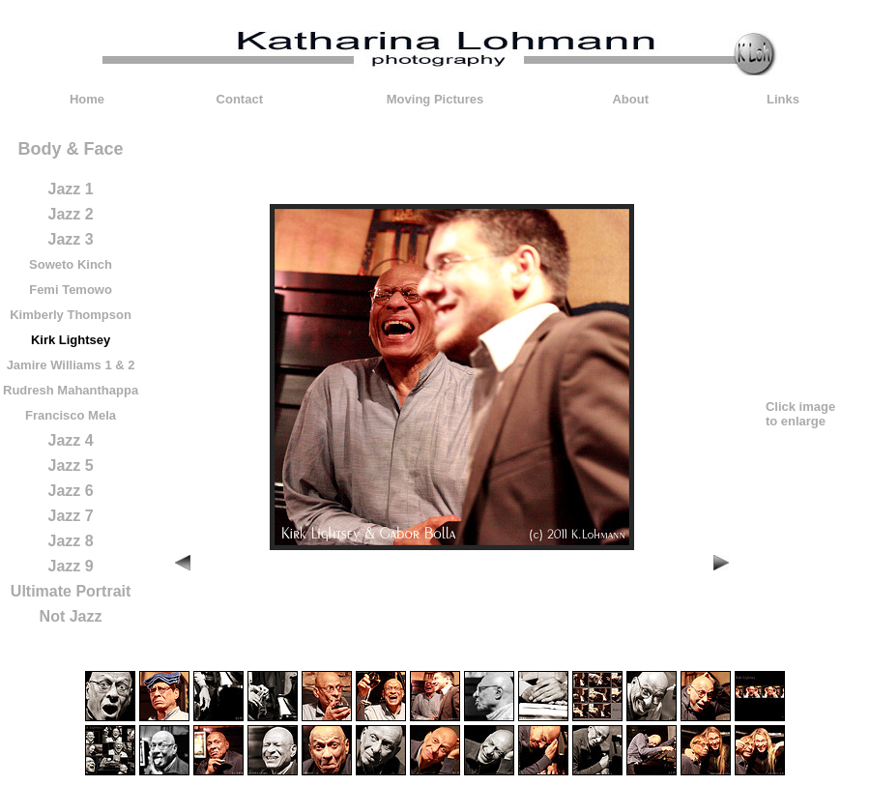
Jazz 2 (70, 214)
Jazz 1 (70, 189)
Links (783, 99)
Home (87, 99)
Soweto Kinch (70, 264)
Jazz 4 (70, 440)
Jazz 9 (70, 566)
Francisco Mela (70, 415)
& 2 (124, 365)
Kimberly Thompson (70, 314)
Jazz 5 (70, 465)
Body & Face (71, 149)
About (630, 99)
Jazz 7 (70, 516)
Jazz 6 (70, 490)
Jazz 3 (70, 239)
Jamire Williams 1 (59, 365)
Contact (240, 99)
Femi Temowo (70, 289)
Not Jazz (71, 616)
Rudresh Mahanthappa (70, 390)
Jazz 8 (70, 541)
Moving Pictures (435, 99)
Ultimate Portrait (70, 591)
